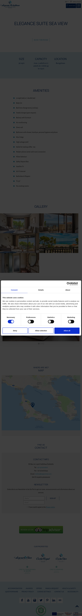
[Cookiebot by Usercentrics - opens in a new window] (70, 283)
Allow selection (41, 331)
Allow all (67, 331)
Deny (15, 331)
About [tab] (67, 290)
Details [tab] (41, 290)
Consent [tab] (14, 290)
